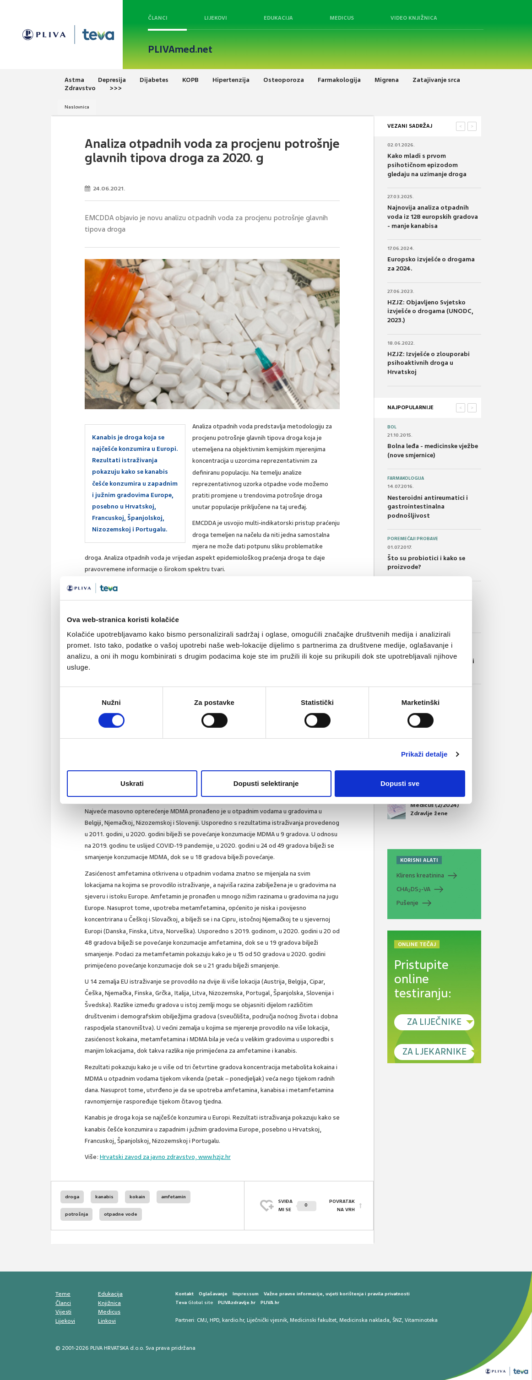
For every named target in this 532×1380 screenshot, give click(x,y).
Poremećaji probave (412, 538)
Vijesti (63, 1311)
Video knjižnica (414, 18)
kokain (137, 1197)
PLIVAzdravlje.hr (236, 1302)
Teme (63, 1294)
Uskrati (132, 783)
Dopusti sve (399, 783)
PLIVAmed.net (180, 49)
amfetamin (173, 1197)
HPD (214, 1320)
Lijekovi (215, 18)
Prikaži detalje (424, 754)
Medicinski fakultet (313, 1320)
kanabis (104, 1197)
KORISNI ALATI (419, 860)
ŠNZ (397, 1320)
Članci (158, 18)
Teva (181, 1302)
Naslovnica (77, 107)
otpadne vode (120, 1214)
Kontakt (184, 1294)
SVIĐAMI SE (297, 1205)
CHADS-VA (413, 889)
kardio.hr (233, 1320)
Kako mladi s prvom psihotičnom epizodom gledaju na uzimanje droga (427, 165)
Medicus (342, 18)
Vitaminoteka (421, 1320)
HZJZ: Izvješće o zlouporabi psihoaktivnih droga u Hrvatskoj (428, 363)
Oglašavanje (213, 1294)
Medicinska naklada (364, 1320)
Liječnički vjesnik (267, 1320)
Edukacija (278, 18)
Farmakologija (405, 478)
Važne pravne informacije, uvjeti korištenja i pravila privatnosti (337, 1294)
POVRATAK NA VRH (342, 1205)
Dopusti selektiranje (266, 783)
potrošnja (76, 1214)
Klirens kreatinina (420, 875)
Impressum (246, 1294)
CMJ (202, 1320)
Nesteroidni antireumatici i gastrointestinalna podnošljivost (427, 507)
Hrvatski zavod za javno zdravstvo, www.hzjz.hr (165, 1157)
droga (72, 1197)
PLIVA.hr (270, 1302)
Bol (391, 427)
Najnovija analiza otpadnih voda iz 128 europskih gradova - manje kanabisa (432, 216)
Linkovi (107, 1321)
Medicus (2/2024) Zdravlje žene (423, 810)
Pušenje (407, 903)
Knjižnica (109, 1303)
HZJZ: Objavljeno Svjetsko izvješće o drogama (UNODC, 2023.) (430, 311)
